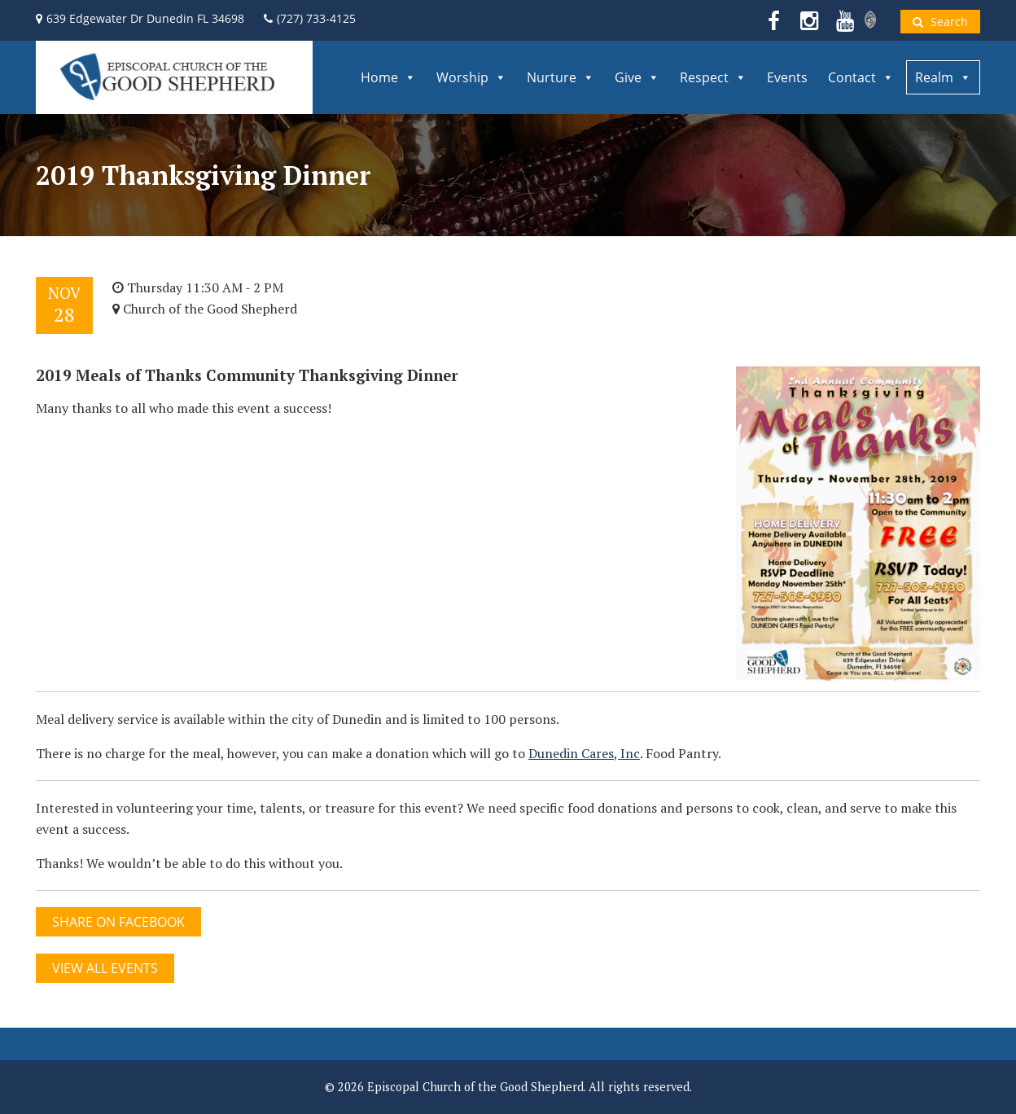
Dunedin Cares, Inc (584, 753)
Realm (943, 77)
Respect (713, 77)
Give (637, 77)
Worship (471, 77)
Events (787, 77)
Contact (861, 77)
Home (388, 77)
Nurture (560, 77)
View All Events (105, 968)
